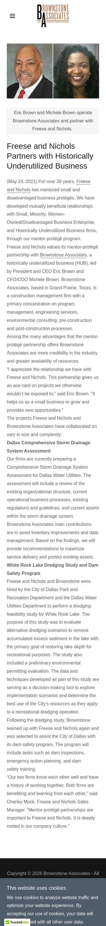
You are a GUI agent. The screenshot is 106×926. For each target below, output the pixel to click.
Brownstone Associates (63, 254)
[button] (14, 16)
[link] (53, 16)
